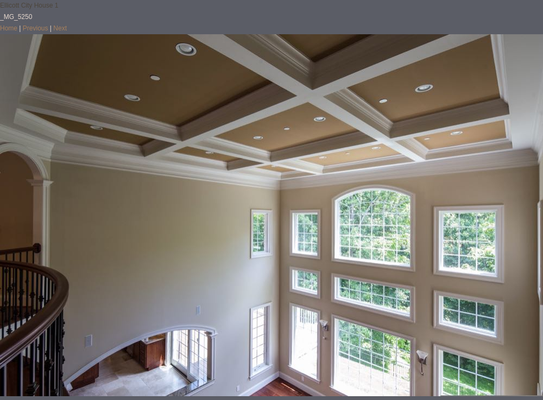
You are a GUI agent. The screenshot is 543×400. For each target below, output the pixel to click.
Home (8, 28)
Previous (35, 28)
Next (60, 28)
